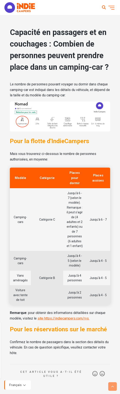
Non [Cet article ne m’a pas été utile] (102, 374)
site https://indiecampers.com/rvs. (63, 318)
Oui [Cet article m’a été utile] (95, 374)
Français (18, 385)
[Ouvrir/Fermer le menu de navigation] (111, 8)
